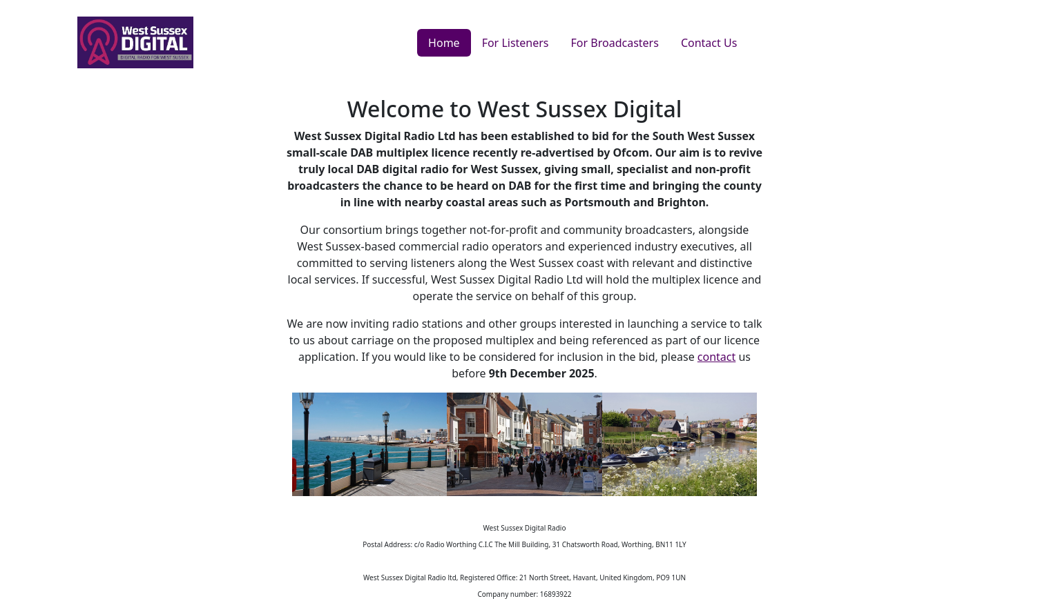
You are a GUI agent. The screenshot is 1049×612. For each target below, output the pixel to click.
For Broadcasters (615, 42)
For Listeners (515, 42)
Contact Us (709, 42)
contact (716, 356)
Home (444, 42)
